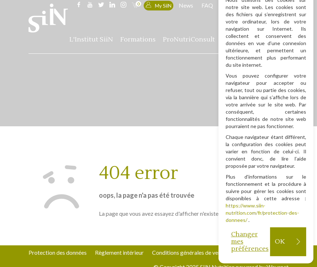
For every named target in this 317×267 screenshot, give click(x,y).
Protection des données (58, 252)
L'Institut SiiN (91, 39)
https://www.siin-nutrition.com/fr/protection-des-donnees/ (262, 212)
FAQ (207, 5)
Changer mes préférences (250, 241)
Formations (138, 39)
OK (280, 241)
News (186, 5)
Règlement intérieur (119, 252)
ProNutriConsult (189, 39)
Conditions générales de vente (189, 252)
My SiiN (158, 5)
